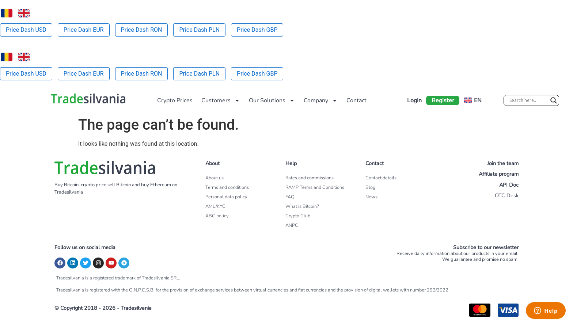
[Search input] (528, 100)
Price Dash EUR (84, 29)
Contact (356, 100)
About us (214, 178)
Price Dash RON (141, 29)
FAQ (290, 197)
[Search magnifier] (554, 100)
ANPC (291, 225)
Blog (370, 187)
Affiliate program (499, 174)
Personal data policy (226, 197)
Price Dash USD (26, 29)
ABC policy (217, 216)
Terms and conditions (227, 187)
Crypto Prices (175, 100)
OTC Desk (507, 195)
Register (443, 100)
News (371, 197)
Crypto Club (297, 216)
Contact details (380, 178)
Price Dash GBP (257, 29)
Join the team (503, 163)
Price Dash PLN (199, 29)
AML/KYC (215, 206)
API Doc (509, 184)
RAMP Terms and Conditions (314, 187)
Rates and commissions (309, 178)
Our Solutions (272, 100)
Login (414, 100)
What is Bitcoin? (302, 206)
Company (321, 100)
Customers (220, 100)
